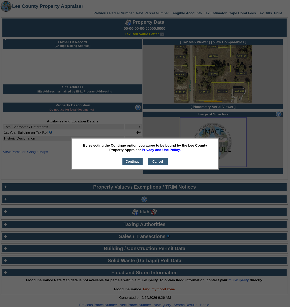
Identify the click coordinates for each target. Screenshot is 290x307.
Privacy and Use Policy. (161, 150)
